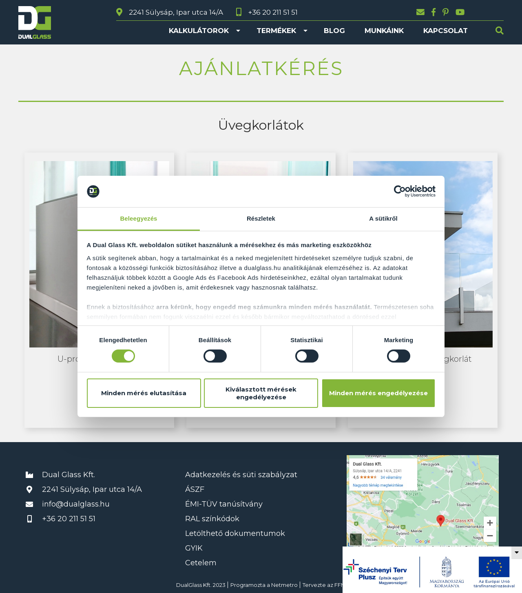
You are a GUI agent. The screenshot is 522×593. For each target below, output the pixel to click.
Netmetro (284, 585)
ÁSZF (194, 489)
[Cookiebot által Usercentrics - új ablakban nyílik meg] (400, 191)
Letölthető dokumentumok (235, 533)
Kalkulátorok (199, 31)
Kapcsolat (445, 31)
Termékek (276, 31)
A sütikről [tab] (383, 218)
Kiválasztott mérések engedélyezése (261, 393)
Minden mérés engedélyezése (378, 393)
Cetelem (201, 562)
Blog (334, 31)
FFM (340, 585)
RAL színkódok (212, 518)
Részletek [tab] (261, 218)
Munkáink (384, 31)
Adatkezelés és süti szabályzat (241, 474)
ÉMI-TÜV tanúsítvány (224, 504)
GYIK (194, 548)
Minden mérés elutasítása (143, 393)
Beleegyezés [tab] (138, 218)
